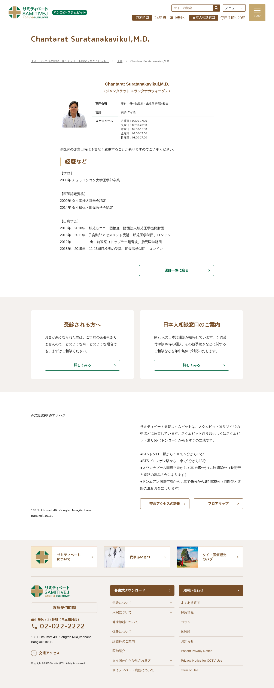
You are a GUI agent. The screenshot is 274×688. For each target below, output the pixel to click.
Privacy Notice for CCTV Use (201, 660)
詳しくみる (82, 365)
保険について (122, 631)
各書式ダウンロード (129, 590)
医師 (119, 61)
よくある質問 (190, 602)
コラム (186, 622)
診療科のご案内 (123, 641)
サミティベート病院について (133, 670)
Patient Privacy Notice (196, 651)
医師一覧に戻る (177, 270)
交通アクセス (49, 653)
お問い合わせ (193, 590)
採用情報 (187, 612)
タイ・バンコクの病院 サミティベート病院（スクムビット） (70, 61)
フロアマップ (218, 503)
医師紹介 (118, 651)
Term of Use (189, 670)
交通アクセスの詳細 (164, 503)
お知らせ (187, 641)
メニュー (231, 8)
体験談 (186, 631)
